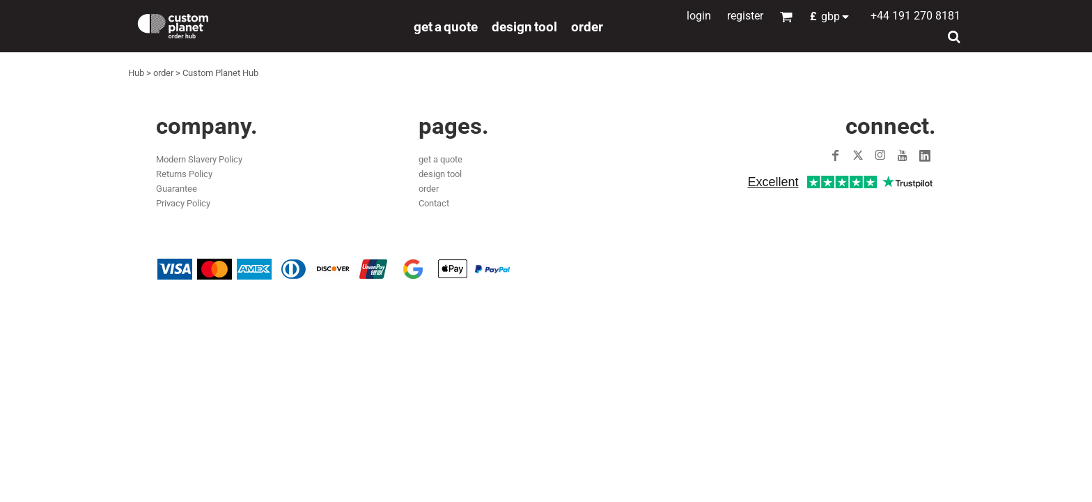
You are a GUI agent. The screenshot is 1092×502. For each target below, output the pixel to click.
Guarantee (176, 188)
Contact (434, 203)
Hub (136, 73)
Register (745, 15)
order (163, 73)
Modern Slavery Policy (199, 159)
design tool (440, 174)
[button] (833, 16)
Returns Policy (184, 174)
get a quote (440, 159)
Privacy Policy (183, 203)
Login (699, 15)
